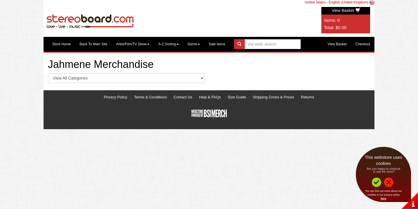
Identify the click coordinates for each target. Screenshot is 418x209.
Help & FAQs (210, 97)
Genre (194, 44)
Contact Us (183, 97)
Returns (307, 97)
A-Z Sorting (168, 44)
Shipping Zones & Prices (273, 97)
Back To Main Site (93, 44)
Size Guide (237, 97)
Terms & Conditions (150, 97)
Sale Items (217, 44)
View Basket (346, 10)
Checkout (362, 44)
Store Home (61, 44)
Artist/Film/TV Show (132, 44)
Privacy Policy (115, 97)
